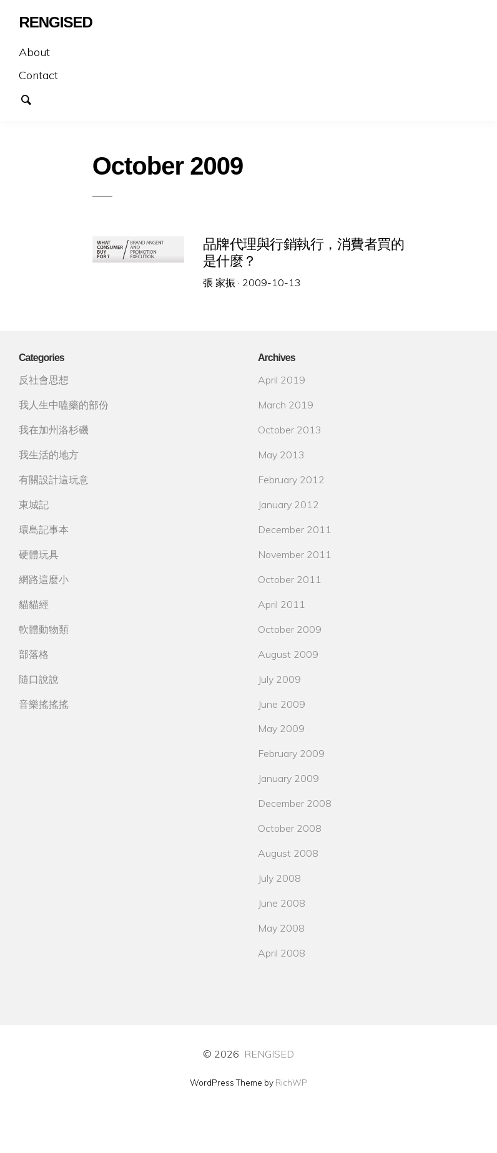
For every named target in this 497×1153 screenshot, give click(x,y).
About (34, 52)
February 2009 (291, 753)
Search (32, 98)
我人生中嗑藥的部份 (64, 404)
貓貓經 (34, 604)
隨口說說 (39, 679)
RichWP (291, 1083)
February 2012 (291, 479)
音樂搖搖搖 (44, 704)
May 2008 (281, 928)
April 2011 (281, 604)
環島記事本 (44, 529)
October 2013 (290, 429)
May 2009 (281, 728)
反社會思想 (44, 380)
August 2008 (288, 853)
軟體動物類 (44, 629)
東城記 (34, 504)
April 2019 (281, 380)
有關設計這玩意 (54, 479)
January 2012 (288, 504)
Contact (38, 75)
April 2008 (281, 953)
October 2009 (290, 629)
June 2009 (281, 704)
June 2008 (281, 903)
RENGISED (269, 1054)
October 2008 (290, 828)
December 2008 (295, 803)
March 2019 (285, 404)
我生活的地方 (49, 454)
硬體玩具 (39, 554)
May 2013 (281, 454)
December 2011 (295, 529)
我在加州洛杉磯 (54, 429)
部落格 (34, 654)
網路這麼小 (44, 579)
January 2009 (288, 778)
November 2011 (295, 554)
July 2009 (279, 679)
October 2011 (290, 579)
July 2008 (279, 878)
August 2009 (288, 654)
